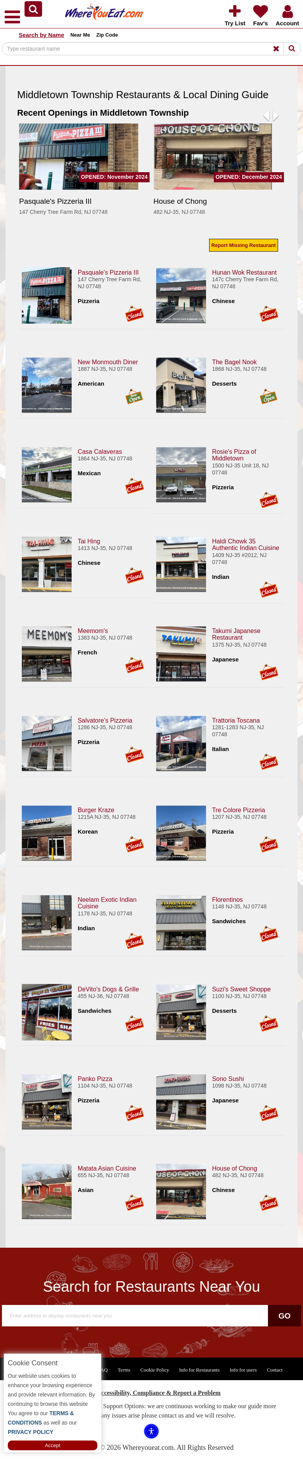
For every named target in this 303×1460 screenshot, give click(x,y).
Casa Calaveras (100, 451)
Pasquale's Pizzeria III (108, 272)
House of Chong (234, 1168)
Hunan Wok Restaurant (244, 272)
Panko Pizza (95, 1078)
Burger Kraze (96, 809)
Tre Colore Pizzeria (238, 809)
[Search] (151, 48)
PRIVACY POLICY (30, 1432)
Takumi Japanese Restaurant (236, 634)
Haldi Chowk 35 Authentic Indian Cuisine (245, 544)
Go (284, 1316)
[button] (33, 9)
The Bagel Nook (234, 361)
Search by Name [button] (41, 35)
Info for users (243, 1370)
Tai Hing (89, 541)
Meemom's (93, 630)
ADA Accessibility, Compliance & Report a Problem (152, 1392)
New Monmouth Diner (108, 361)
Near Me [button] (80, 35)
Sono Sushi (228, 1078)
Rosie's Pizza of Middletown (234, 455)
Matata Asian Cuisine (107, 1168)
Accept (52, 1445)
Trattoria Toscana (236, 720)
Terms (124, 1370)
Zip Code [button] (107, 35)
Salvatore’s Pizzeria (105, 720)
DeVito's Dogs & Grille (108, 989)
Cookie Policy (154, 1370)
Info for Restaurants (199, 1370)
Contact (274, 1370)
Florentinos (227, 899)
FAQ (103, 1370)
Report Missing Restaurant (243, 245)
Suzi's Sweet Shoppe (241, 989)
